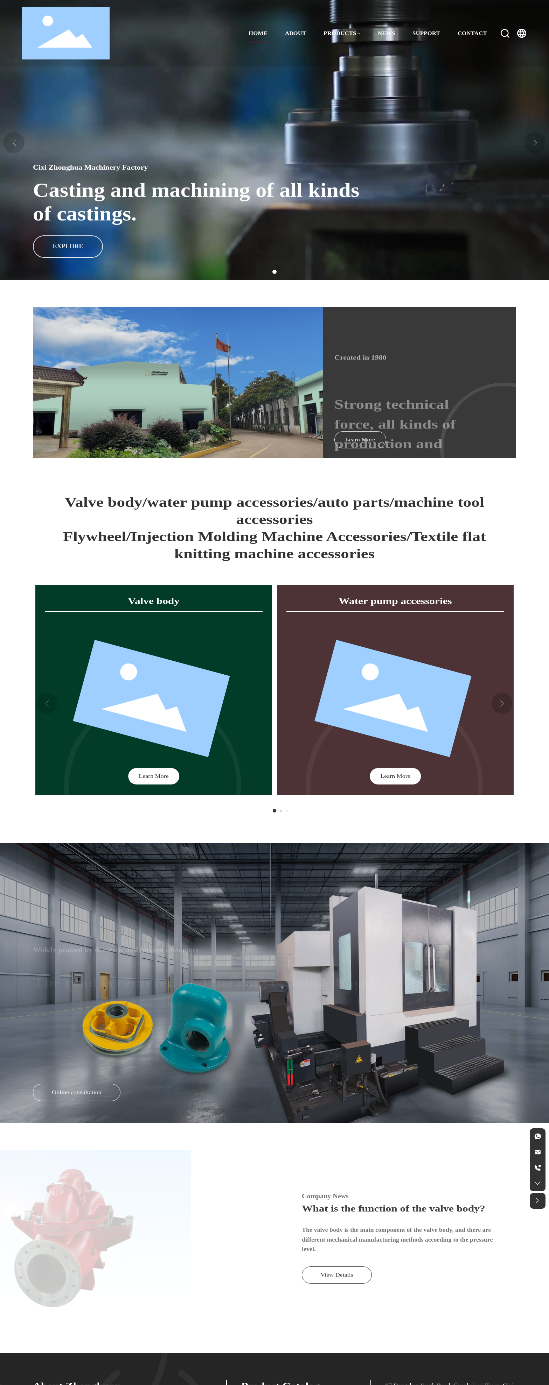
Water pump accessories (395, 601)
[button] (274, 272)
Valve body (154, 601)
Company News (325, 1196)
